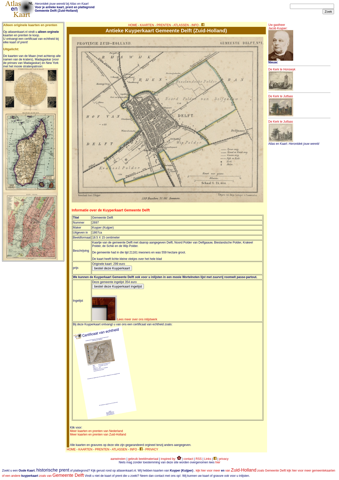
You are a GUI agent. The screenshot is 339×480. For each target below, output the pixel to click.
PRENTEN (164, 25)
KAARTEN (147, 25)
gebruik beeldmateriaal (143, 459)
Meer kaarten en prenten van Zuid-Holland (98, 434)
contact (188, 459)
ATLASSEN (181, 25)
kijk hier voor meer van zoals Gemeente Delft (241, 470)
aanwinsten (118, 459)
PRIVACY (151, 449)
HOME (132, 25)
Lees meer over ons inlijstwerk (124, 319)
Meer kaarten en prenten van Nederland (96, 431)
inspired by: (171, 459)
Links (207, 459)
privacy (223, 459)
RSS (199, 459)
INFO (195, 25)
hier (217, 462)
